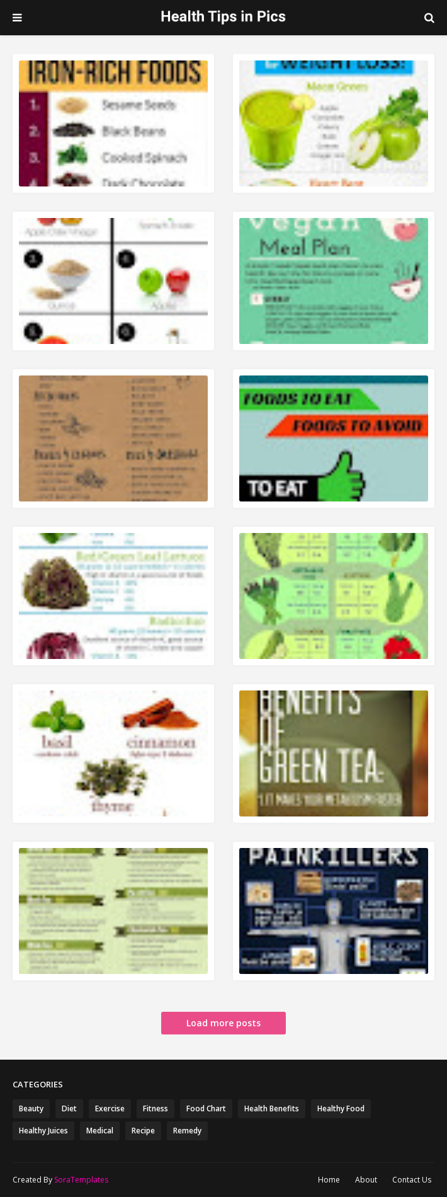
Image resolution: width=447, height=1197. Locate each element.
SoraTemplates (81, 1179)
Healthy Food (341, 1108)
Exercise (110, 1108)
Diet (69, 1108)
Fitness (155, 1108)
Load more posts (223, 1023)
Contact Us (411, 1179)
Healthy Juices (43, 1130)
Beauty (31, 1108)
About (366, 1179)
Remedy (187, 1130)
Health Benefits (271, 1108)
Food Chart (206, 1108)
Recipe (143, 1130)
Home (329, 1179)
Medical (99, 1130)
